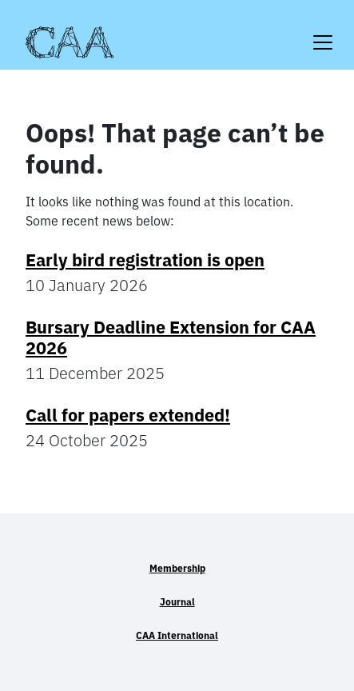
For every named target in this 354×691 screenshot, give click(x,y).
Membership (177, 568)
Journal (177, 602)
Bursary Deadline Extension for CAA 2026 (171, 337)
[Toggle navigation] (322, 32)
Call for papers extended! (128, 415)
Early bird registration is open (145, 260)
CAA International (177, 635)
